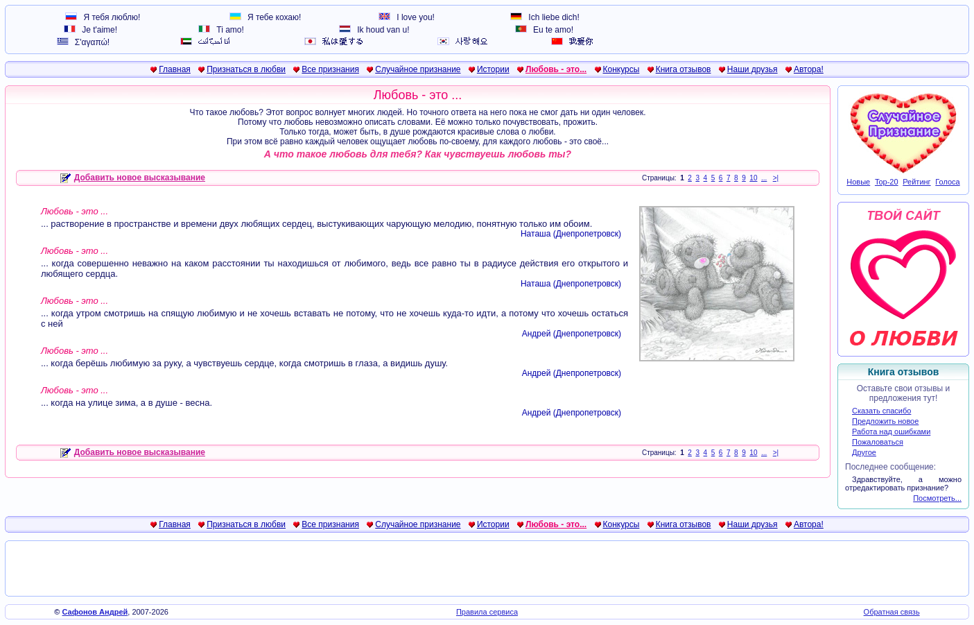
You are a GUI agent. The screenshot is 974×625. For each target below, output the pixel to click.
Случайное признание (417, 69)
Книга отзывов (683, 69)
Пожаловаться (877, 442)
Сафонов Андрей (95, 612)
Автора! (809, 69)
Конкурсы (621, 69)
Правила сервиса (487, 612)
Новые (858, 182)
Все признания (330, 69)
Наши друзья (752, 69)
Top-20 (886, 182)
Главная (175, 69)
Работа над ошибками (891, 431)
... (764, 178)
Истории (493, 69)
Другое (864, 452)
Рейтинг (916, 182)
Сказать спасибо (881, 410)
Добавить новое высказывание (132, 177)
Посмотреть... (937, 498)
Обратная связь (892, 612)
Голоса (947, 182)
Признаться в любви (246, 69)
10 (753, 178)
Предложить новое (885, 421)
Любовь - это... (555, 69)
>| (776, 178)
